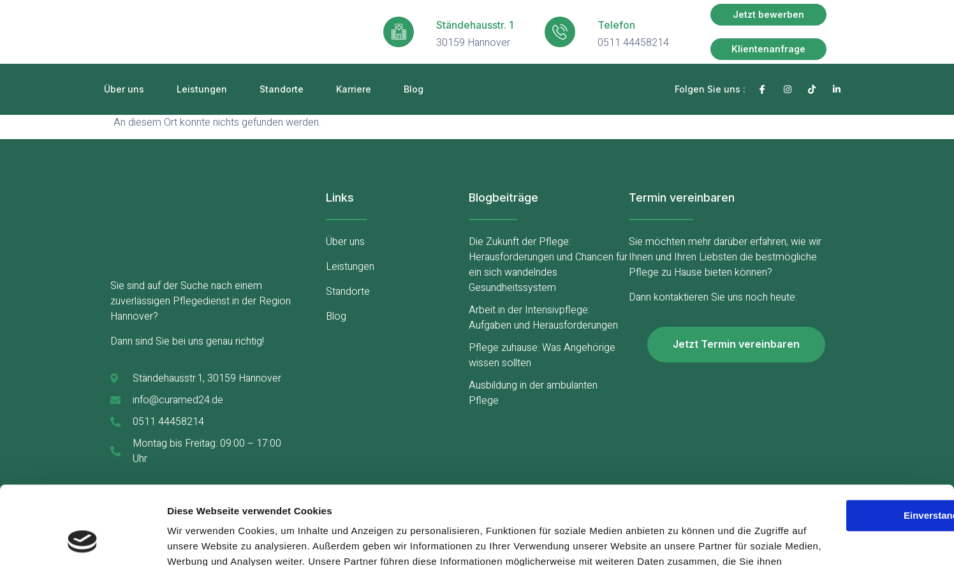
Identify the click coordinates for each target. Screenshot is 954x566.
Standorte (282, 89)
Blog (413, 89)
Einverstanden (847, 429)
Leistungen (202, 89)
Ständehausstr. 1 (474, 25)
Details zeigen (199, 540)
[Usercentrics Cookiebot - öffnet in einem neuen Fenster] (82, 541)
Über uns (124, 89)
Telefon (616, 25)
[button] (768, 15)
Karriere (353, 89)
